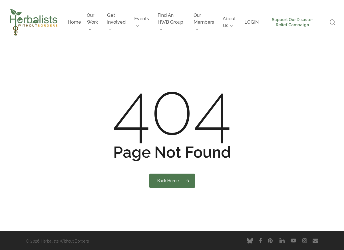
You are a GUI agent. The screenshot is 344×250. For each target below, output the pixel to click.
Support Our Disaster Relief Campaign (292, 22)
